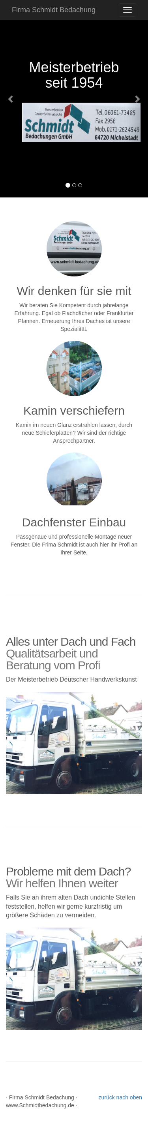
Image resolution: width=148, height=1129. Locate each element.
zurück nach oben (120, 1097)
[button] (11, 98)
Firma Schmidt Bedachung (54, 10)
